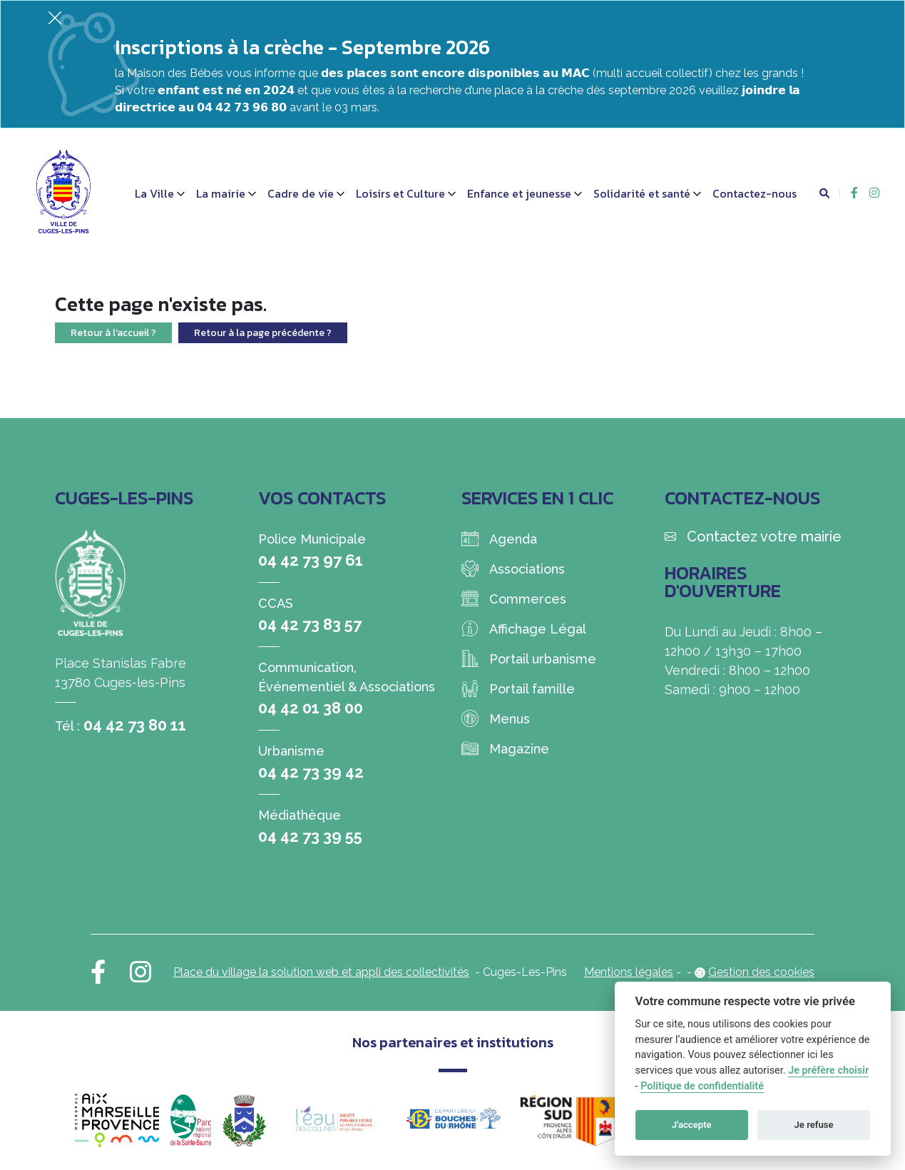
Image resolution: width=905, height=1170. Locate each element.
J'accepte (692, 1124)
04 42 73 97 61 (310, 560)
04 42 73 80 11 (134, 725)
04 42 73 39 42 (311, 772)
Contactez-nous (754, 193)
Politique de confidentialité (702, 1086)
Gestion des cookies (761, 972)
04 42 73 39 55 (310, 836)
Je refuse (814, 1124)
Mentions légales (628, 972)
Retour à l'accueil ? (113, 332)
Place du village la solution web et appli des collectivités (321, 972)
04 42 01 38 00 (310, 707)
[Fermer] (55, 17)
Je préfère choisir (828, 1070)
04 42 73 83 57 (310, 624)
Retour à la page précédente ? (263, 332)
